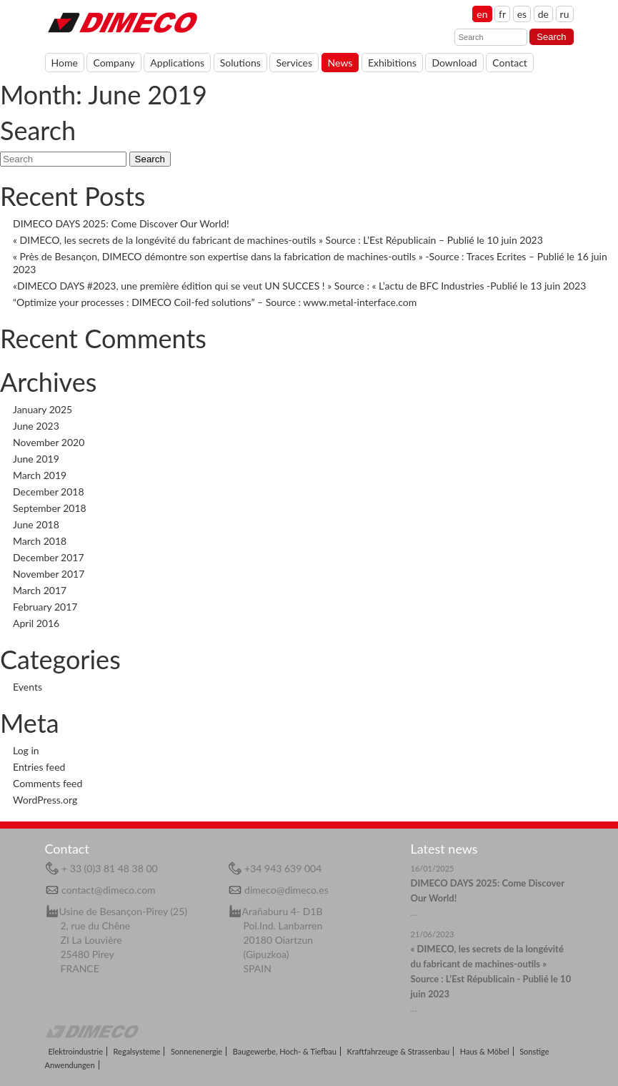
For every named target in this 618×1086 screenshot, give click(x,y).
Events (27, 687)
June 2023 (36, 426)
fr (502, 14)
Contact (509, 62)
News (340, 62)
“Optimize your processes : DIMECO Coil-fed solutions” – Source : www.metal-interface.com (215, 302)
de (543, 14)
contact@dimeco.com (108, 890)
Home (122, 21)
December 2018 (48, 491)
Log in (26, 750)
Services (294, 62)
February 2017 (45, 607)
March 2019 (39, 475)
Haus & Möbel (484, 1051)
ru (564, 14)
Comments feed (47, 783)
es (522, 14)
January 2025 (42, 409)
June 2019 (36, 459)
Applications (177, 62)
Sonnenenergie (196, 1051)
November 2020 (48, 442)
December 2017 (48, 557)
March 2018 (39, 541)
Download (454, 62)
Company (113, 62)
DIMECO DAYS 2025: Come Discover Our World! (121, 223)
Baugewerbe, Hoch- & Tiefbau (285, 1051)
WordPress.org (45, 800)
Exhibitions (392, 62)
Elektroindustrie (76, 1051)
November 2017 (48, 574)
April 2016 (36, 623)
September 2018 (49, 508)
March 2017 (39, 590)
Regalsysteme (137, 1051)
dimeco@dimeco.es (286, 890)
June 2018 (36, 524)
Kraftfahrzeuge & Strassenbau (398, 1051)
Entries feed (39, 767)
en (482, 14)
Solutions (240, 62)
